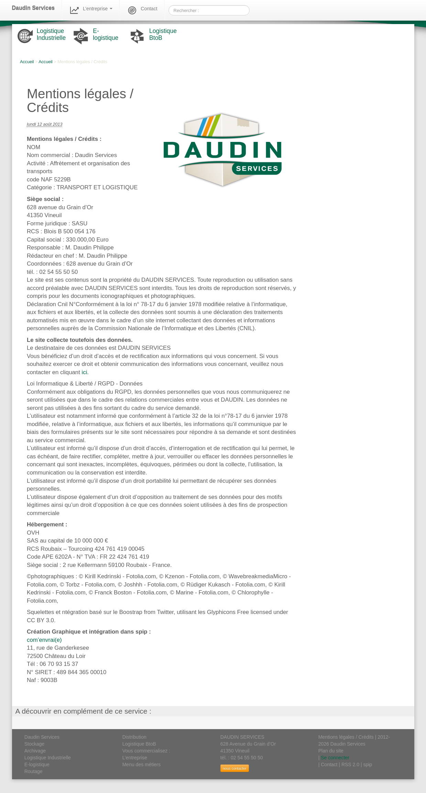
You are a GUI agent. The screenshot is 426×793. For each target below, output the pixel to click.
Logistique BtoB (139, 744)
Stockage (34, 744)
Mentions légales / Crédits (346, 737)
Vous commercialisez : (146, 750)
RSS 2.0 (350, 764)
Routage (33, 771)
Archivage (35, 750)
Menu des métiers (141, 764)
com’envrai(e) (44, 640)
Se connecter (335, 757)
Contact (142, 10)
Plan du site (330, 750)
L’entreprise (90, 10)
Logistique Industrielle (47, 757)
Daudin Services (33, 8)
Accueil (27, 61)
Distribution (134, 737)
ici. (85, 372)
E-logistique (37, 764)
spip (367, 764)
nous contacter (235, 768)
